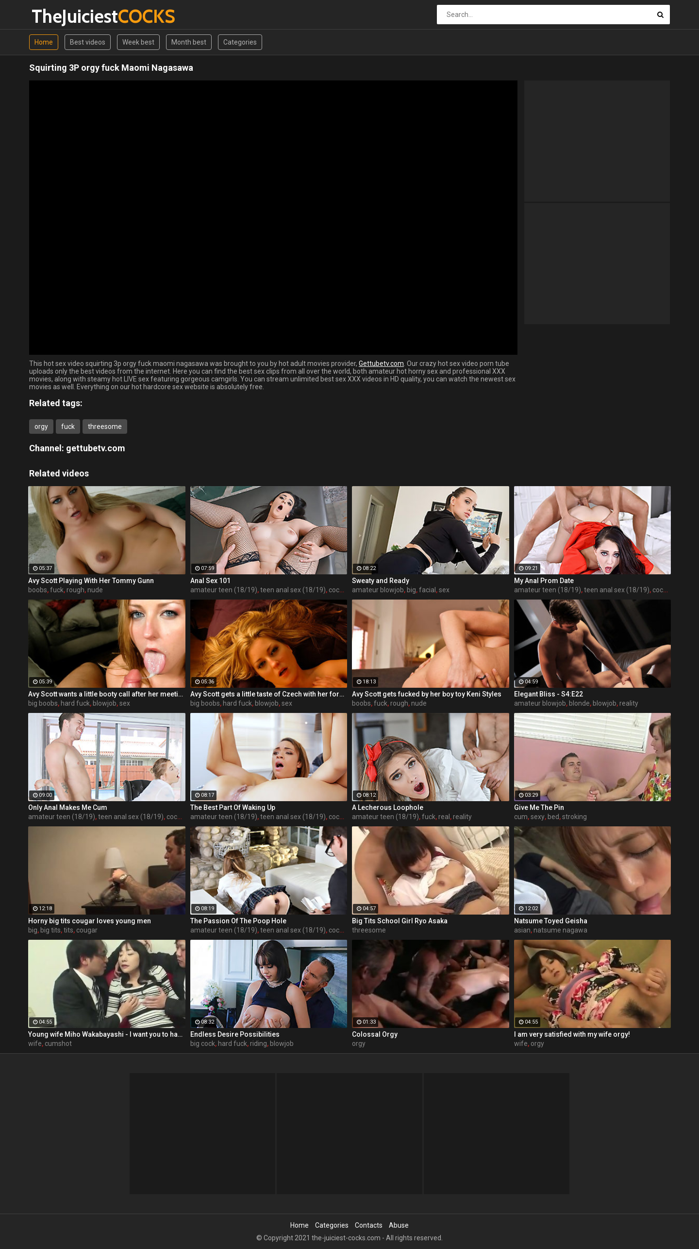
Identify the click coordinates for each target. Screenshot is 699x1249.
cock (336, 590)
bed (553, 817)
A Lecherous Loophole (387, 807)
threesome (105, 426)
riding (258, 1043)
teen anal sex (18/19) (293, 590)
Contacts (369, 1225)
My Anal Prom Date (544, 581)
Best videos (87, 42)
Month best (188, 42)
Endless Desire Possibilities (235, 1034)
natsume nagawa (560, 930)
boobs (37, 590)
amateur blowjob (378, 590)
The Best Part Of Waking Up (232, 807)
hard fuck (75, 703)
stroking (574, 817)
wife (35, 1043)
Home (43, 42)
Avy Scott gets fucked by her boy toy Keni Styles (426, 694)
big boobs (43, 703)
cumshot (58, 1043)
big (411, 590)
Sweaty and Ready (380, 581)
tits (68, 930)
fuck (68, 426)
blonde (579, 703)
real (444, 817)
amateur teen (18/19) (223, 590)
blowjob (104, 703)
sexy (538, 817)
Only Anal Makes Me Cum (67, 807)
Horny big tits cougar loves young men (89, 921)
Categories (240, 42)
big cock (202, 1043)
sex (444, 590)
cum (521, 817)
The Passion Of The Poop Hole (238, 921)
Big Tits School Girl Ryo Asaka (400, 921)
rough (75, 590)
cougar (87, 930)
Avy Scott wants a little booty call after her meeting (106, 694)
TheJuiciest (57, 16)
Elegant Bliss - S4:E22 (548, 694)
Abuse (399, 1225)
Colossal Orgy (375, 1034)
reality (628, 703)
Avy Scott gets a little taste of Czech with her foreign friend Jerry (269, 694)
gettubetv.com (95, 448)
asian (522, 930)
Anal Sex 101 (210, 581)
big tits (50, 930)
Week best (138, 42)
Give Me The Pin (539, 807)
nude (95, 590)
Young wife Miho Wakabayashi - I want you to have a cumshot (106, 1034)
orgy (41, 426)
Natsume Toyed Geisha (550, 921)
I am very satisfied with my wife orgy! (572, 1034)
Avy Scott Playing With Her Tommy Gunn (91, 581)
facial (427, 590)
